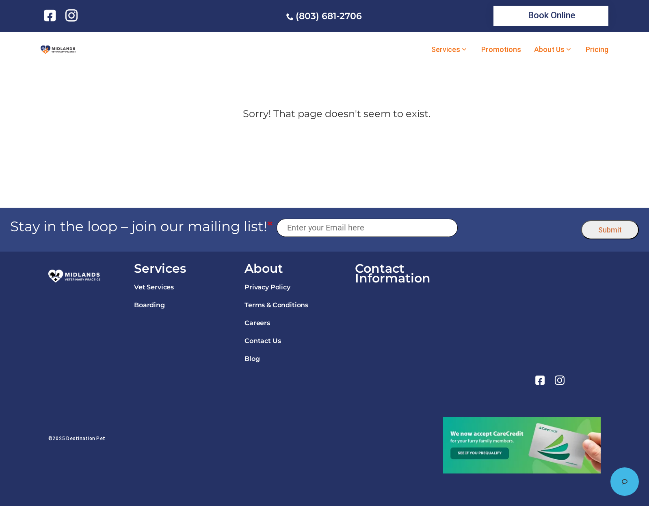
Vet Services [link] (154, 287)
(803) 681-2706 (329, 16)
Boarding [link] (149, 305)
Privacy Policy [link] (267, 287)
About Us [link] (549, 49)
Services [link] (445, 49)
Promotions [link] (501, 49)
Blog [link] (252, 359)
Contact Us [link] (262, 341)
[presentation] (519, 228)
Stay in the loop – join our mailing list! (141, 227)
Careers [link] (257, 323)
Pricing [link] (597, 49)
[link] (51, 15)
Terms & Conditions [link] (276, 305)
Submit (610, 230)
